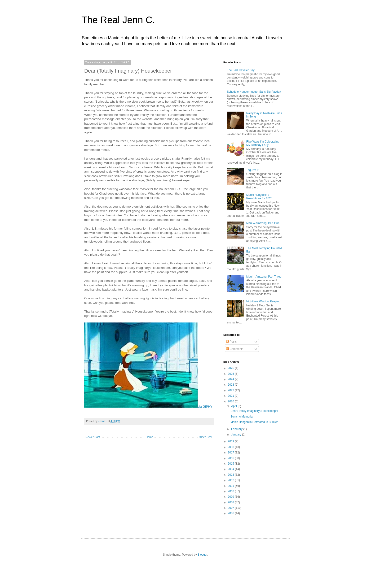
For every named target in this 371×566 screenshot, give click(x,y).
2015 (231, 463)
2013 (231, 474)
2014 (231, 469)
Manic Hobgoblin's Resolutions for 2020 (259, 196)
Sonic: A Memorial (241, 416)
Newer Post (92, 437)
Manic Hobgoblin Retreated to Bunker (254, 422)
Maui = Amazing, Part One (262, 223)
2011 (231, 486)
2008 (231, 502)
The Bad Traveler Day (241, 70)
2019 (231, 441)
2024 (231, 379)
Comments (234, 349)
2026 (231, 368)
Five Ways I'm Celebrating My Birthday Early (262, 143)
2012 (231, 480)
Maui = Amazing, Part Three (264, 276)
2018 (231, 447)
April (234, 406)
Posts (231, 341)
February (237, 429)
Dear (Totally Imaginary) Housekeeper (254, 411)
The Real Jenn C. (118, 20)
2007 (231, 507)
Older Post (205, 437)
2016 (231, 458)
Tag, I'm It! (252, 170)
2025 (231, 373)
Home (149, 437)
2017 (231, 452)
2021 (231, 395)
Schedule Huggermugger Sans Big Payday (254, 91)
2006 (231, 513)
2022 (231, 390)
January (236, 434)
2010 (231, 491)
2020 (231, 401)
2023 (231, 384)
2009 (231, 496)
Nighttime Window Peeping (263, 301)
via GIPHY (205, 406)
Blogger (202, 554)
